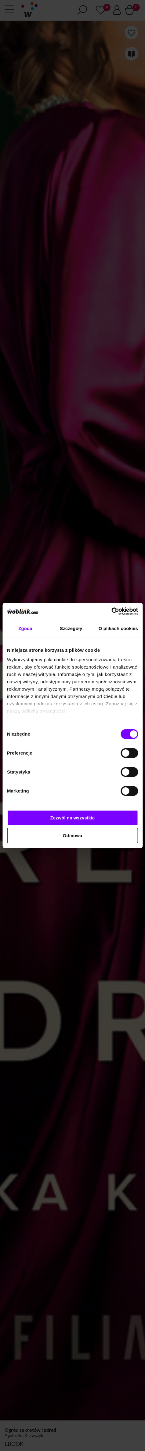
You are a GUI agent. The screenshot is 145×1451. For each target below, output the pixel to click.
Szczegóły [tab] (71, 628)
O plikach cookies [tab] (118, 628)
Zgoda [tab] (25, 628)
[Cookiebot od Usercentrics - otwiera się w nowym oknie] (111, 611)
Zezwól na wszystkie (72, 817)
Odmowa (72, 835)
